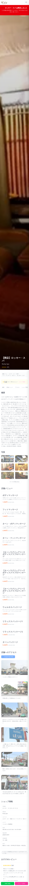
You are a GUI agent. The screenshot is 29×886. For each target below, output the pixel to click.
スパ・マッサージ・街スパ (8, 375)
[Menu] (26, 2)
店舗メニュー (9, 387)
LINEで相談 (7, 883)
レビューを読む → (22, 381)
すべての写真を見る (14, 481)
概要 (3, 387)
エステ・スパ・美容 (14, 374)
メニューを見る (21, 883)
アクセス (17, 387)
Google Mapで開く (8, 656)
